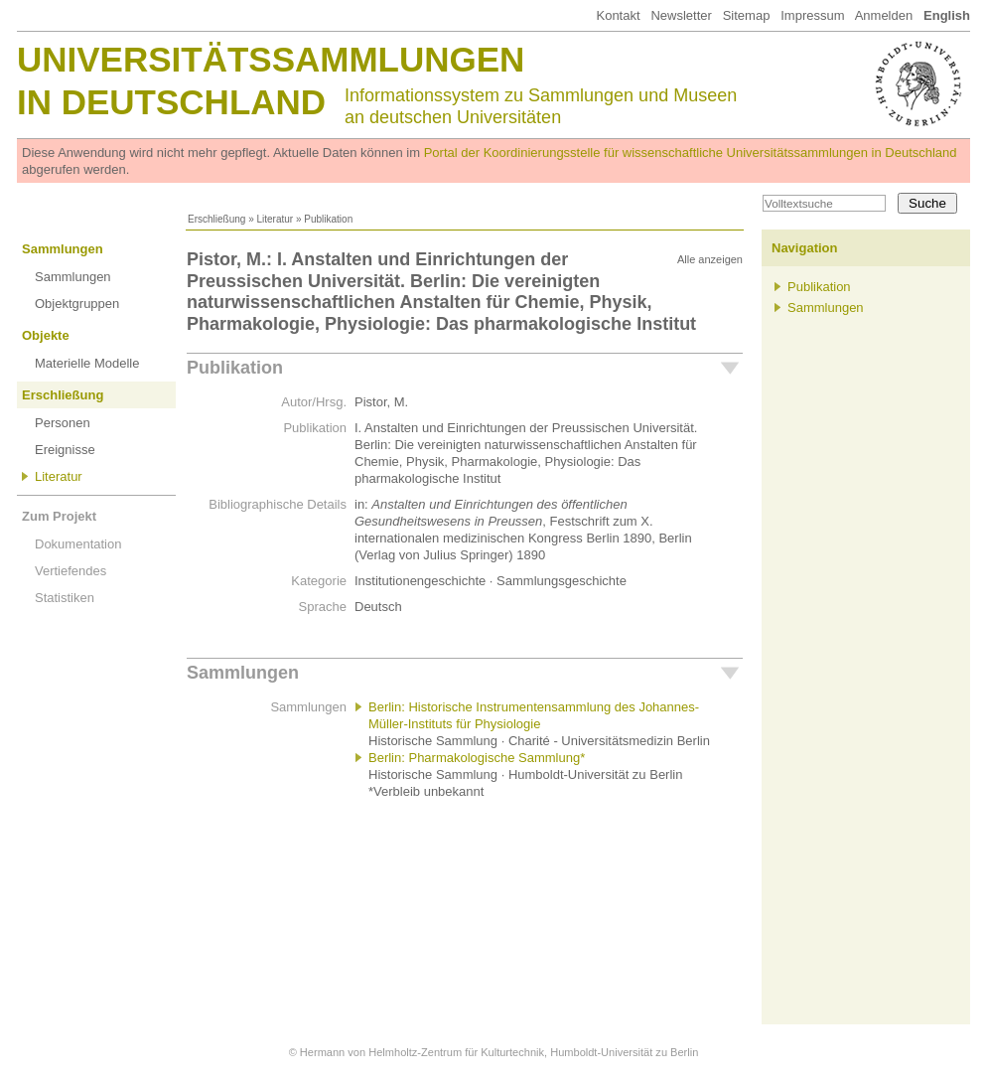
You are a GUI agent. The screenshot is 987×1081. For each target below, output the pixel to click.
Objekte (46, 335)
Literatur (274, 219)
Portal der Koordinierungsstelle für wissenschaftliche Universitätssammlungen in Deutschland (690, 152)
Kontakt (617, 15)
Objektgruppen (77, 303)
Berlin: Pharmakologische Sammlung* (476, 757)
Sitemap (747, 15)
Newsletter (680, 15)
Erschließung (216, 219)
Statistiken (64, 597)
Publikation (235, 368)
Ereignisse (65, 449)
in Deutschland (171, 101)
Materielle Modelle (87, 363)
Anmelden (884, 15)
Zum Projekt (59, 516)
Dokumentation (78, 544)
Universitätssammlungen (270, 59)
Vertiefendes (70, 570)
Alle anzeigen (710, 259)
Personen (62, 422)
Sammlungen (62, 248)
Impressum (812, 15)
